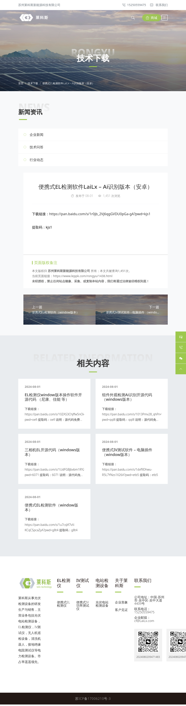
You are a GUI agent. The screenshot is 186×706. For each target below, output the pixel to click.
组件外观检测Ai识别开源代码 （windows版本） (127, 399)
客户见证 (121, 611)
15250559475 (134, 5)
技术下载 (33, 84)
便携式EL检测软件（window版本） (51, 509)
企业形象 (121, 604)
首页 (20, 84)
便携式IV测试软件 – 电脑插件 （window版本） (127, 454)
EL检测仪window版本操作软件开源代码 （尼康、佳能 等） (53, 399)
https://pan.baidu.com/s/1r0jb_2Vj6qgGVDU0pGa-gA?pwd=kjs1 (100, 214)
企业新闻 (36, 135)
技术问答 (36, 148)
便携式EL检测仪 (63, 605)
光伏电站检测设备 (102, 605)
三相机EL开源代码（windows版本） (52, 454)
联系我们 (159, 5)
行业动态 (36, 160)
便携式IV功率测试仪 (82, 607)
